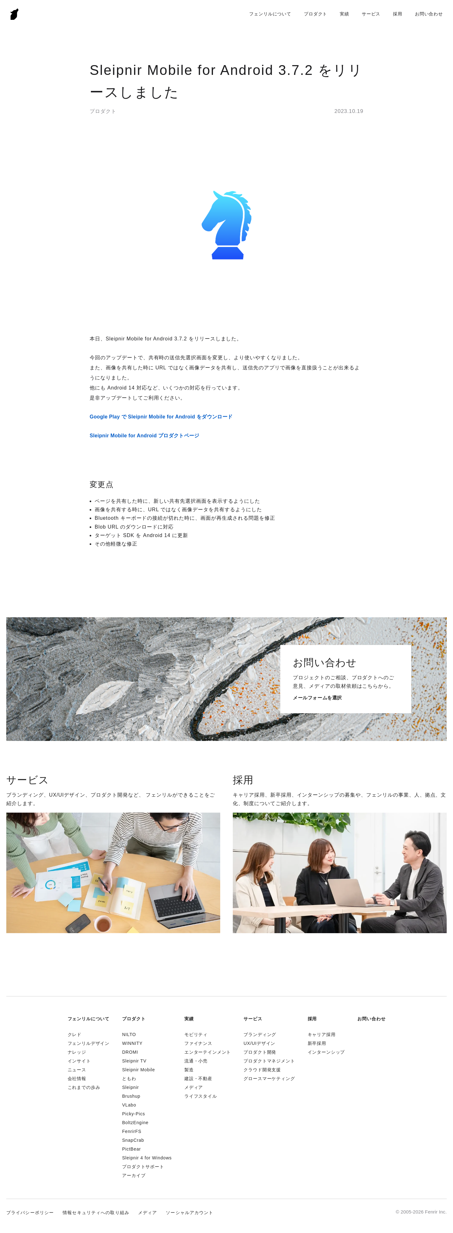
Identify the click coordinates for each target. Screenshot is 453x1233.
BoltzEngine (135, 1122)
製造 (189, 1069)
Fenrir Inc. (14, 14)
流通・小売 (196, 1060)
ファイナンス (198, 1043)
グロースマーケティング (269, 1078)
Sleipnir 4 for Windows (147, 1157)
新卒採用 (317, 1043)
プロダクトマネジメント (269, 1060)
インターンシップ (326, 1052)
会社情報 (77, 1078)
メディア (193, 1087)
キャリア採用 (322, 1034)
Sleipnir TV (134, 1060)
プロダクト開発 (259, 1052)
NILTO (129, 1034)
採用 (397, 13)
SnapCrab (133, 1140)
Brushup (131, 1096)
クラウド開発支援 (262, 1069)
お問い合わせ (429, 13)
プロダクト (315, 13)
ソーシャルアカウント (189, 1212)
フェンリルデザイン (89, 1043)
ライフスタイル (200, 1096)
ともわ (129, 1078)
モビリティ (196, 1034)
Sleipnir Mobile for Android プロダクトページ (144, 435)
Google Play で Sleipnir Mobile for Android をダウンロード (161, 416)
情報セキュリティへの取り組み (96, 1212)
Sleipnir (130, 1087)
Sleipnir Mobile (138, 1069)
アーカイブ (133, 1175)
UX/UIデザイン (259, 1043)
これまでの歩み (84, 1087)
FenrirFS (131, 1131)
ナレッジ (77, 1052)
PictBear (131, 1149)
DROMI (130, 1052)
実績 (344, 13)
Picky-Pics (133, 1113)
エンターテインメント (207, 1052)
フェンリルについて (270, 13)
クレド (75, 1034)
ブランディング (259, 1034)
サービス (371, 13)
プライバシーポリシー (30, 1212)
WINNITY (132, 1043)
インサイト (79, 1060)
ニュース (77, 1069)
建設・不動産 (198, 1078)
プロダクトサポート (143, 1166)
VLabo (129, 1104)
